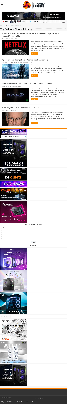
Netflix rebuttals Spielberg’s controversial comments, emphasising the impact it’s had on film (31, 35)
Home (2, 25)
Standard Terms (31, 402)
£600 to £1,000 (6, 229)
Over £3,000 (6, 239)
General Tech (15, 38)
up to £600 (5, 227)
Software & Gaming (27, 62)
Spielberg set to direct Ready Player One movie (21, 107)
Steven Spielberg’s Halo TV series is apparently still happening (28, 83)
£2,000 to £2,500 (7, 235)
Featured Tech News (17, 62)
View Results (33, 245)
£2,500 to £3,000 (7, 237)
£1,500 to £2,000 (7, 233)
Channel (14, 110)
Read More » (34, 53)
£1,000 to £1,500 (7, 231)
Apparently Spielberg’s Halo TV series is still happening (25, 60)
